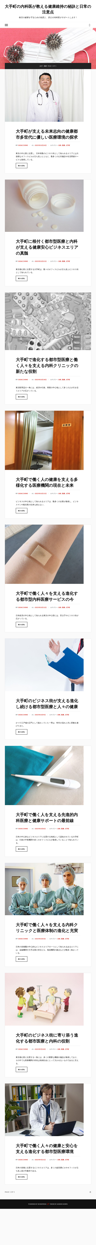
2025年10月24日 (41, 151)
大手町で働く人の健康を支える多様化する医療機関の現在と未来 (48, 491)
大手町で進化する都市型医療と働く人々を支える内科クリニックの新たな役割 (48, 371)
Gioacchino (23, 151)
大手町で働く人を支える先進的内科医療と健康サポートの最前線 (47, 844)
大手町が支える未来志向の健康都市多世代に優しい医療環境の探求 (47, 137)
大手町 (68, 151)
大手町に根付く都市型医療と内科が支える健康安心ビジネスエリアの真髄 (48, 253)
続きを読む (21, 171)
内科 (59, 151)
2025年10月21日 (41, 267)
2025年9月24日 (40, 1084)
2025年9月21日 (40, 1201)
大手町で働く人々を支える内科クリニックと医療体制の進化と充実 (48, 960)
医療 (63, 151)
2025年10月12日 (41, 625)
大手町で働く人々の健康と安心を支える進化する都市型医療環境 (47, 1187)
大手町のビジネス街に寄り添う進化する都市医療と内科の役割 (48, 1073)
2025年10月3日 (40, 974)
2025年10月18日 (41, 385)
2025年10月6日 (40, 858)
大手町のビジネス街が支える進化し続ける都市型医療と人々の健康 (48, 724)
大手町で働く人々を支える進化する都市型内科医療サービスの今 (48, 611)
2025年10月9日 (40, 738)
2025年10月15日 (41, 505)
